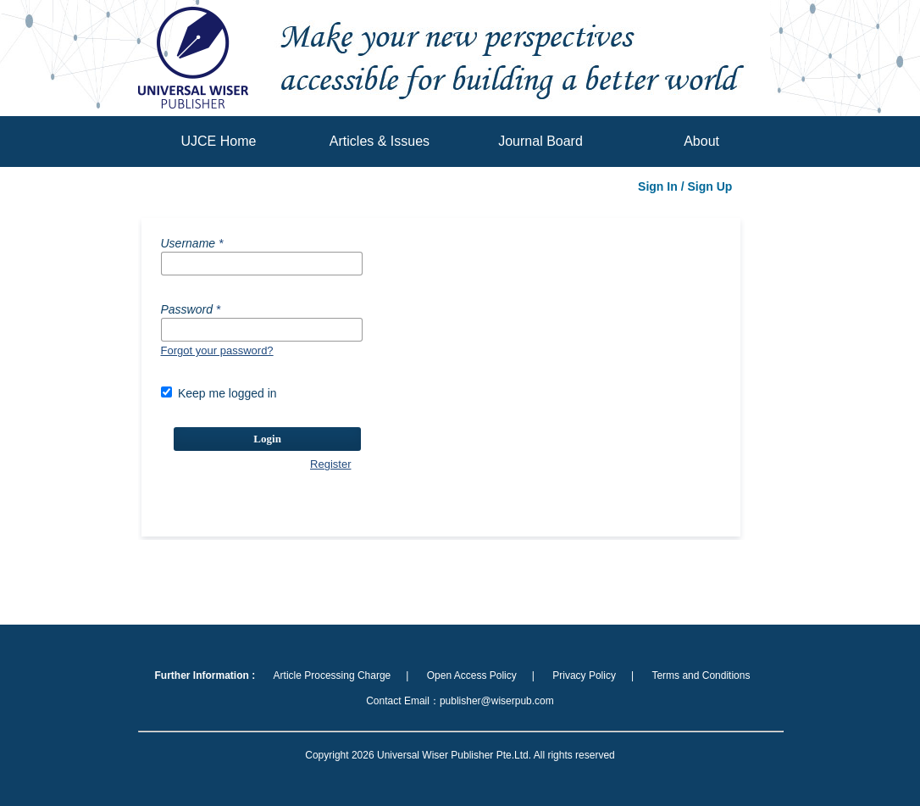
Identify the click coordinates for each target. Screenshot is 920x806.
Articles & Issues (380, 141)
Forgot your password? (217, 350)
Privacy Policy (584, 675)
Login (267, 438)
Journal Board (540, 141)
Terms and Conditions (700, 675)
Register (330, 464)
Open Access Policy (472, 675)
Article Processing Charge (332, 675)
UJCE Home (218, 141)
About (701, 141)
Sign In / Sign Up (685, 186)
